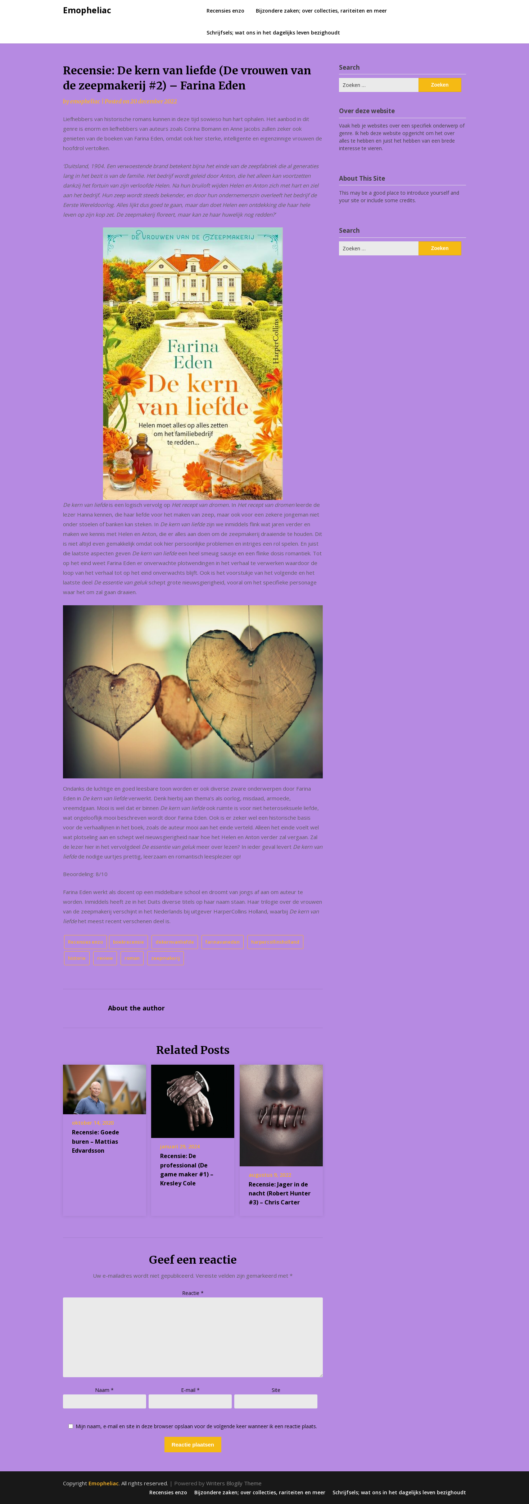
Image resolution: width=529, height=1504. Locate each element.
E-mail (190, 1390)
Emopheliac (87, 10)
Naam (104, 1390)
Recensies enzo (225, 10)
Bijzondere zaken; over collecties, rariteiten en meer (321, 10)
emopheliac (85, 101)
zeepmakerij (165, 958)
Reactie (193, 1293)
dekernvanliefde (174, 942)
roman (132, 958)
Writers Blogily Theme (234, 1483)
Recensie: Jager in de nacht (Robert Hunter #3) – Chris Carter (280, 1193)
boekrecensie (128, 942)
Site (276, 1390)
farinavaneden (222, 942)
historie (77, 958)
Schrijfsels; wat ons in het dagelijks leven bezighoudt (273, 32)
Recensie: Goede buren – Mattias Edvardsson (95, 1141)
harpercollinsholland (275, 942)
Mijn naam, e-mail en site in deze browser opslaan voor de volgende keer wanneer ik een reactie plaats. (196, 1427)
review (105, 958)
